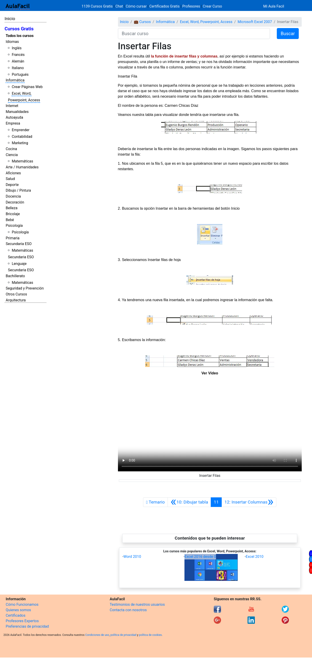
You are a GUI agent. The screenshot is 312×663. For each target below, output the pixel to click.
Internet (12, 106)
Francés (18, 54)
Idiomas (12, 41)
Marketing (20, 143)
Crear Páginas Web (27, 87)
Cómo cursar (136, 6)
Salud (10, 179)
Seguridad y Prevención (25, 288)
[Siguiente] (249, 502)
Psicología (14, 225)
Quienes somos (18, 610)
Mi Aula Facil (273, 6)
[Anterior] (189, 502)
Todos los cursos (20, 36)
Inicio (10, 18)
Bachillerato (15, 276)
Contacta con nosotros (128, 610)
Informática (15, 80)
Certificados (15, 615)
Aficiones (13, 173)
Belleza (11, 208)
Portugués (20, 74)
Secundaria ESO (19, 244)
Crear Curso (212, 6)
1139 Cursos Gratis (98, 6)
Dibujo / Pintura (18, 190)
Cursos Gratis (19, 28)
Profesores (191, 6)
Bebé (10, 220)
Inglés (16, 48)
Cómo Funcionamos (22, 604)
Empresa (13, 123)
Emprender (20, 130)
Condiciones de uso (97, 635)
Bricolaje (13, 214)
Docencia (13, 196)
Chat (119, 6)
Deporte (12, 185)
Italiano (18, 68)
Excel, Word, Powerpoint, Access (206, 22)
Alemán (18, 61)
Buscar (288, 33)
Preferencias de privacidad (27, 626)
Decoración (15, 202)
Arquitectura (16, 300)
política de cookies (150, 635)
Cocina (11, 149)
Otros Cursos (16, 294)
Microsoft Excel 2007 (254, 22)
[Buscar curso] (194, 33)
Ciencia (12, 155)
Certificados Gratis (164, 6)
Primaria (12, 238)
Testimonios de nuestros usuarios (137, 604)
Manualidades (17, 112)
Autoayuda (14, 117)
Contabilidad (22, 136)
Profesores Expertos (22, 621)
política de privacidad (123, 635)
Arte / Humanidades (22, 167)
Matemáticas (22, 161)
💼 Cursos (142, 22)
